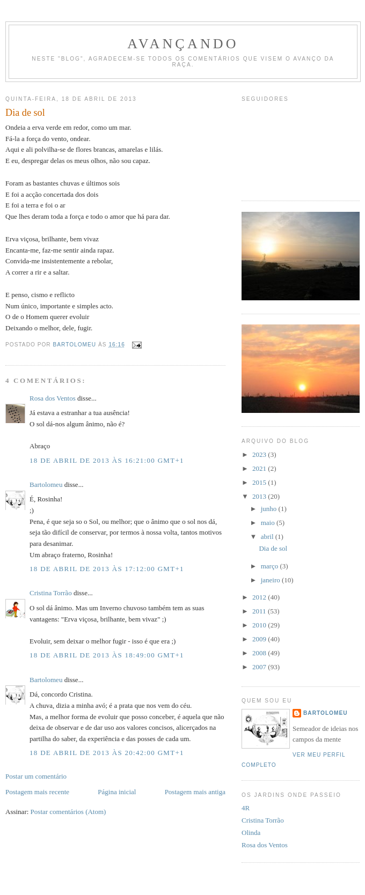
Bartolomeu (46, 484)
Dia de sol (273, 548)
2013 (260, 496)
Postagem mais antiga (195, 792)
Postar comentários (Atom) (68, 812)
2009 (260, 639)
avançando (183, 43)
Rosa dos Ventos (53, 398)
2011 (260, 611)
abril (268, 536)
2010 (260, 625)
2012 (260, 597)
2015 (260, 482)
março (270, 566)
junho (270, 509)
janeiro (271, 580)
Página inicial (117, 792)
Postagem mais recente (37, 792)
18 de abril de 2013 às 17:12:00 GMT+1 (107, 569)
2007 (260, 667)
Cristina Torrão (51, 593)
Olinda (251, 833)
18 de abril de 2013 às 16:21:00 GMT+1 (107, 460)
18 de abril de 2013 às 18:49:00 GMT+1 (107, 655)
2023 (260, 454)
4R (246, 808)
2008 (260, 653)
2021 (260, 468)
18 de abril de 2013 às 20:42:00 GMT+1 (107, 753)
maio (268, 523)
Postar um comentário (36, 776)
